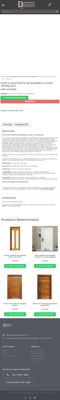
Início (3, 77)
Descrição (7, 124)
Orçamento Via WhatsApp (16, 98)
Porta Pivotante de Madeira (28, 77)
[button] (3, 5)
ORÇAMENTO (30, 101)
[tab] (7, 124)
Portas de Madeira (12, 77)
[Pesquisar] (57, 11)
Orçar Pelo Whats (16, 266)
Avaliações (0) (21, 124)
